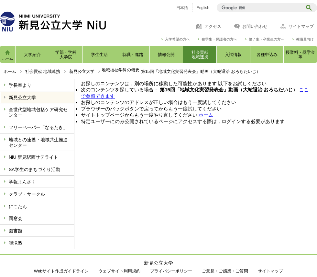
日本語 (182, 8)
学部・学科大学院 (65, 54)
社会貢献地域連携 (199, 54)
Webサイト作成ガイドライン (61, 271)
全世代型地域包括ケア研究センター (38, 112)
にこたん (18, 206)
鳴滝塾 (15, 243)
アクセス (212, 26)
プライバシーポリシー (171, 271)
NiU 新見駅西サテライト (33, 157)
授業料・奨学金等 (300, 54)
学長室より (20, 85)
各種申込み (267, 54)
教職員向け (305, 39)
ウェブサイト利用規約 (119, 271)
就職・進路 (132, 54)
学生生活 (99, 54)
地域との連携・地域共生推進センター (38, 142)
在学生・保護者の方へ (219, 39)
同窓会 (15, 218)
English (203, 8)
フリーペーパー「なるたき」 (38, 127)
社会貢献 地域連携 (42, 71)
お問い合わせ (255, 26)
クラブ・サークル (27, 194)
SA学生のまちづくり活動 (34, 169)
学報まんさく (22, 181)
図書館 (15, 230)
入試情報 (233, 54)
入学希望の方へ (177, 39)
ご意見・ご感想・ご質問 (225, 271)
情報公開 (166, 54)
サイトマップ (301, 26)
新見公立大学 (81, 71)
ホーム (7, 58)
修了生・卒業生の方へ (266, 39)
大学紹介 (32, 54)
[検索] (261, 8)
